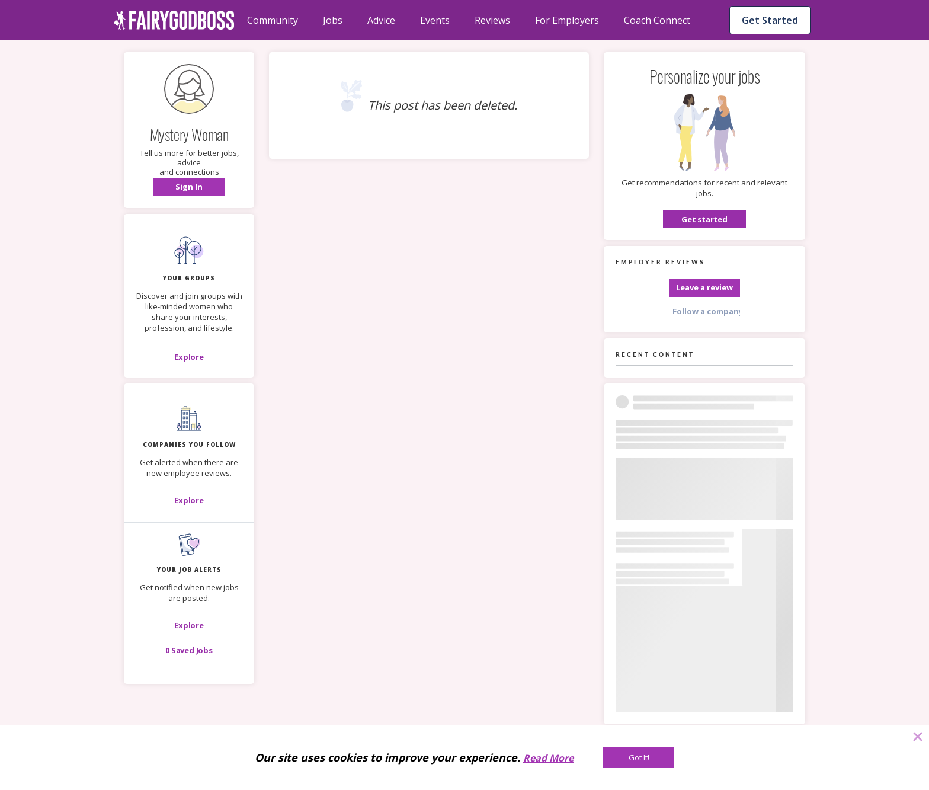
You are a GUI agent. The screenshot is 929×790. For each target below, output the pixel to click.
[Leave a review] (704, 288)
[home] (174, 20)
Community (272, 20)
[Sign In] (189, 187)
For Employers (567, 20)
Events (435, 20)
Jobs (332, 20)
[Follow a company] (704, 312)
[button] (189, 187)
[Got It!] (638, 757)
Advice (381, 20)
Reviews (492, 20)
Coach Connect (657, 20)
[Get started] (704, 219)
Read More (548, 758)
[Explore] (189, 357)
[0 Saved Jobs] (189, 650)
